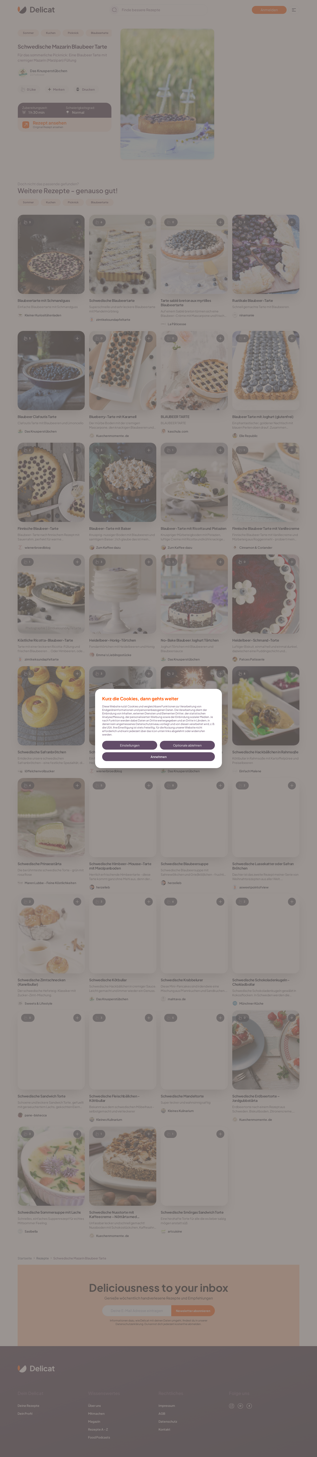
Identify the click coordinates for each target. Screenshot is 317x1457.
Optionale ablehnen (187, 745)
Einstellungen (130, 745)
